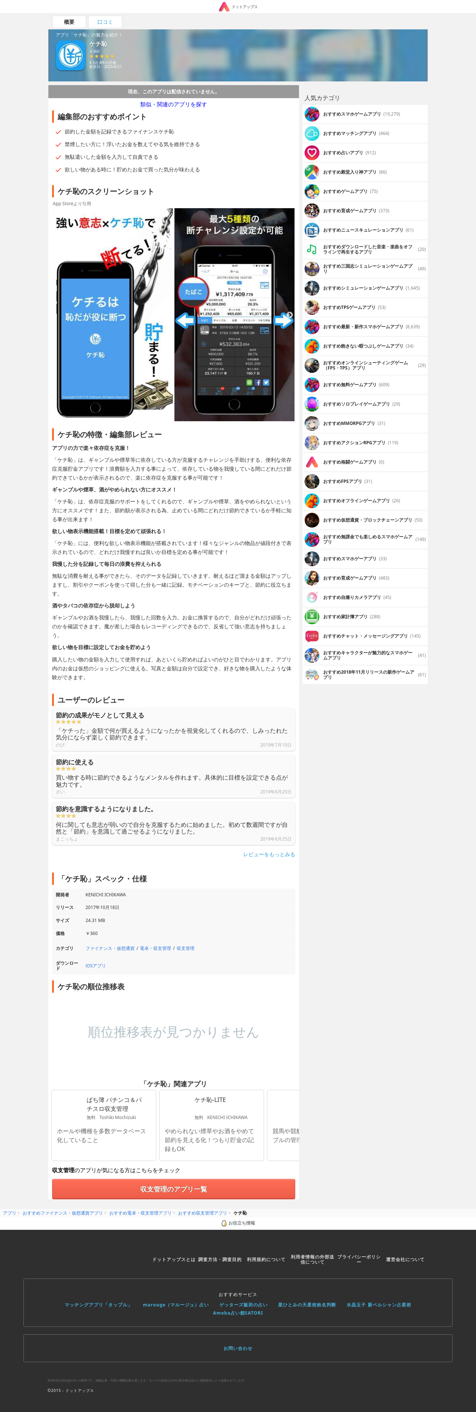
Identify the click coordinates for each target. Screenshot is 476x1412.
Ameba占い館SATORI (238, 1313)
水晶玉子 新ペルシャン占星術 (379, 1305)
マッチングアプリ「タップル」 (98, 1305)
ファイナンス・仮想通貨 (110, 948)
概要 (69, 21)
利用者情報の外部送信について (312, 1259)
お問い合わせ (238, 1348)
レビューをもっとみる (269, 854)
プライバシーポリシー (359, 1259)
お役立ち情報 (238, 1223)
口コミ (105, 21)
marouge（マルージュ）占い (176, 1305)
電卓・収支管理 (155, 948)
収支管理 (185, 948)
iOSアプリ (96, 966)
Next (289, 315)
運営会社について (405, 1259)
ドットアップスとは (174, 1259)
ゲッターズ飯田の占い (243, 1305)
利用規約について (266, 1259)
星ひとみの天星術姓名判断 (307, 1305)
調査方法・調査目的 (220, 1259)
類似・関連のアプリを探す (173, 104)
